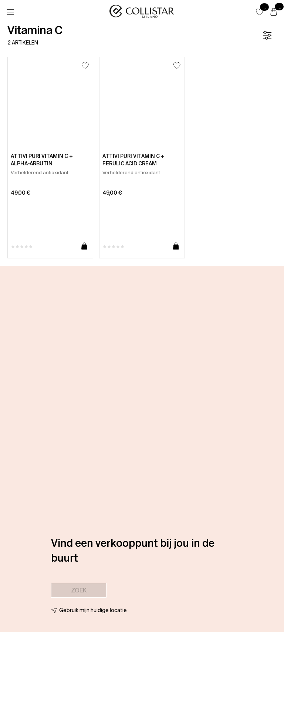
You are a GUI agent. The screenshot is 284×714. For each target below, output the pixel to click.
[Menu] (10, 12)
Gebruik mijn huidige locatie (93, 610)
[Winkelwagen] (273, 12)
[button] (259, 12)
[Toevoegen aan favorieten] (85, 65)
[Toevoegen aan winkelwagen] (84, 246)
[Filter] (267, 35)
